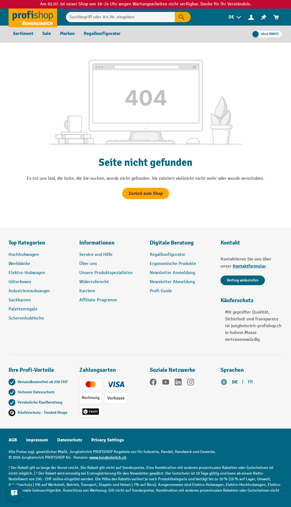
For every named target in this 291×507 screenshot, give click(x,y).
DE (235, 382)
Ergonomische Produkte (173, 263)
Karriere (87, 291)
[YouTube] (165, 383)
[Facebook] (153, 383)
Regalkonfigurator (167, 254)
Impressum (37, 440)
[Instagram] (190, 383)
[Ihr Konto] (251, 17)
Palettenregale (23, 309)
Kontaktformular (249, 266)
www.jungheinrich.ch (108, 457)
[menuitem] (235, 17)
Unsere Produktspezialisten (106, 273)
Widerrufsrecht (94, 282)
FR (250, 382)
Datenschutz (69, 440)
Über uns (88, 263)
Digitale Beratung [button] (172, 242)
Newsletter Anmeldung (172, 273)
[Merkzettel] (263, 17)
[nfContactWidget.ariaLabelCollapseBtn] (14, 492)
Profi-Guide (161, 291)
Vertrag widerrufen (243, 280)
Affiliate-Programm (98, 300)
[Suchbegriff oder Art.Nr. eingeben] (120, 17)
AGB (13, 440)
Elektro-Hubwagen (27, 273)
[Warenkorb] (276, 17)
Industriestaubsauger (29, 291)
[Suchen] (183, 17)
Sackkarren (20, 300)
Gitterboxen (20, 282)
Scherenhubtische (26, 318)
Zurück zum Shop (145, 193)
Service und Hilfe (96, 254)
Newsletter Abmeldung (172, 282)
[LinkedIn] (178, 383)
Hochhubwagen (24, 254)
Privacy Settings (107, 440)
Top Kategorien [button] (27, 242)
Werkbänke (19, 263)
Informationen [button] (97, 242)
